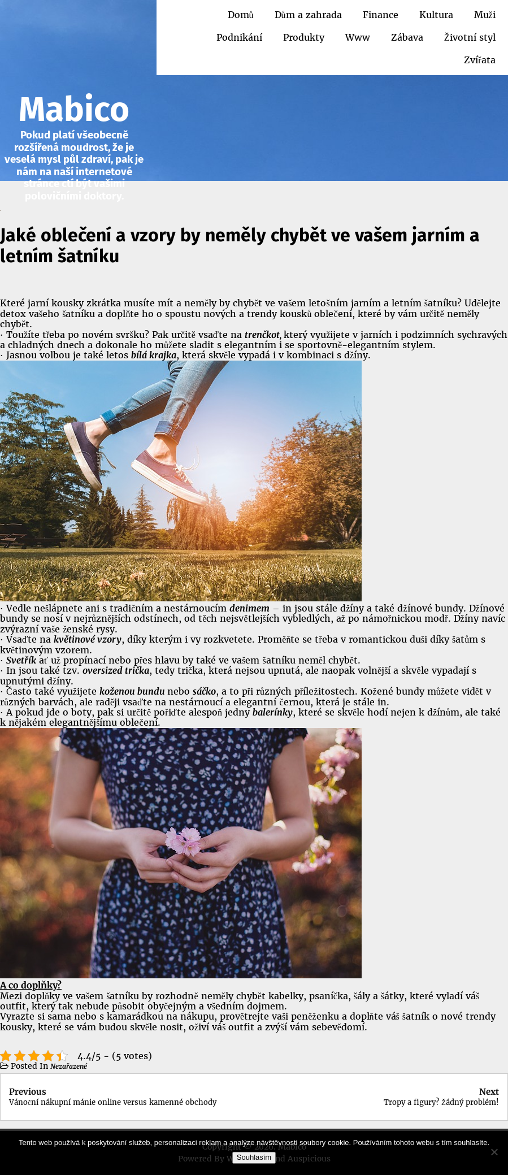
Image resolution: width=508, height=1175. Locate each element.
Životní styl (470, 37)
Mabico (74, 109)
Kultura (436, 14)
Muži (485, 14)
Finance (380, 14)
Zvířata (479, 60)
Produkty (303, 37)
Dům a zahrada (308, 14)
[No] (494, 1151)
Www (357, 37)
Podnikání (239, 37)
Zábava (407, 37)
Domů (241, 14)
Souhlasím (254, 1157)
